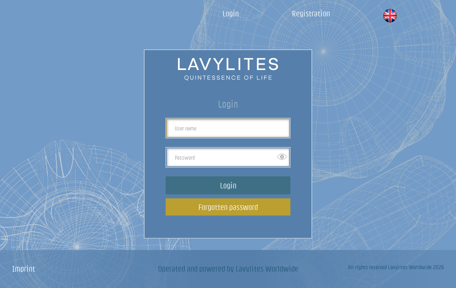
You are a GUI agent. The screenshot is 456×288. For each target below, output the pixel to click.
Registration (311, 13)
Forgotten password (228, 207)
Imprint (23, 268)
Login (230, 13)
